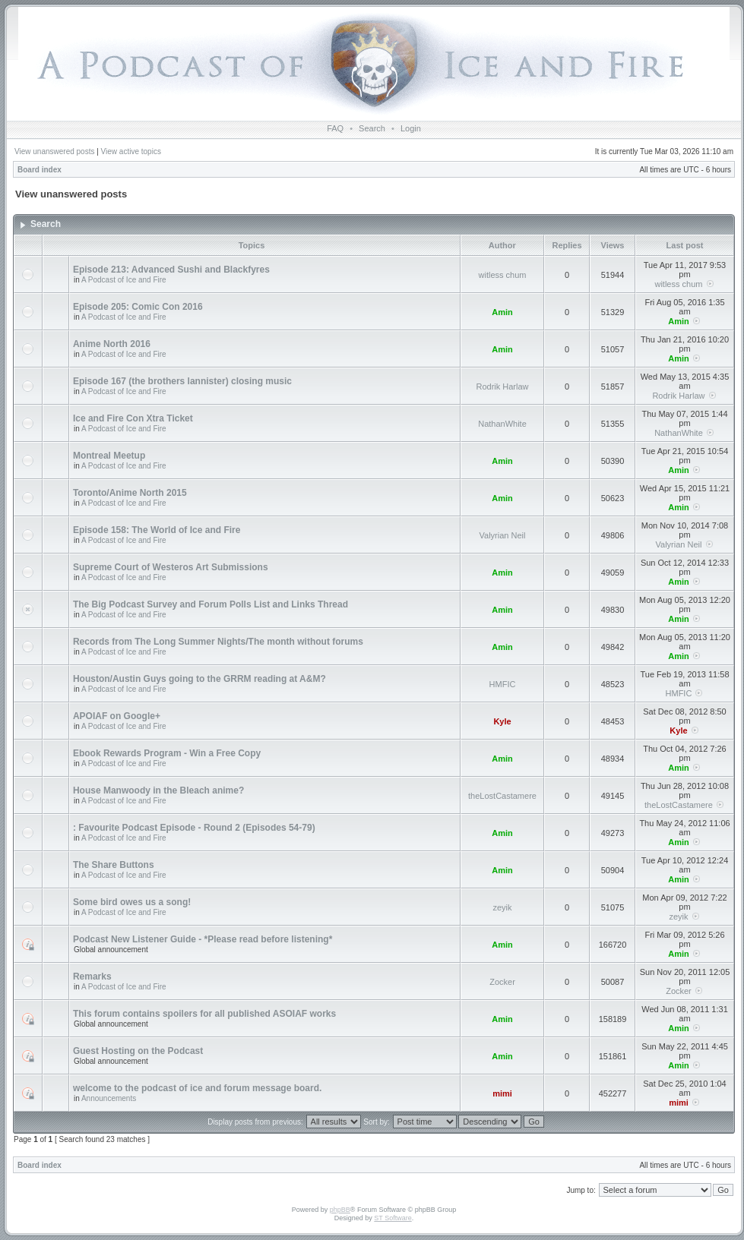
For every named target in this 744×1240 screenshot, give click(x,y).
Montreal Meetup (109, 455)
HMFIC (502, 684)
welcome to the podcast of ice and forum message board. (197, 1088)
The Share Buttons (113, 865)
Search (372, 128)
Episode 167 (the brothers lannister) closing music (182, 381)
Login (410, 128)
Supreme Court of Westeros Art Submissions (170, 567)
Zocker (502, 981)
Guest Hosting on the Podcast (138, 1051)
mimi (502, 1093)
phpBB (340, 1209)
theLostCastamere (502, 795)
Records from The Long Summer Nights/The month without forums (218, 641)
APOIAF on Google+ (116, 716)
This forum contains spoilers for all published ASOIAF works (204, 1013)
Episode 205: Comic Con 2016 (138, 306)
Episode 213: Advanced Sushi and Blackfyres (171, 269)
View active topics (131, 151)
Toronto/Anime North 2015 (130, 492)
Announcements (108, 1098)
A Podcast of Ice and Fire (123, 280)
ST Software (392, 1218)
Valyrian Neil (503, 535)
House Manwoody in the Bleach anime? (158, 790)
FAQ (335, 128)
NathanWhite (502, 423)
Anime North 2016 (111, 344)
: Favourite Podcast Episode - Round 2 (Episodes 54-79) (194, 827)
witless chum (503, 274)
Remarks (92, 976)
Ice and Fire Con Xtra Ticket (133, 418)
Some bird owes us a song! (132, 902)
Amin (502, 312)
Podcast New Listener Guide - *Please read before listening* (202, 939)
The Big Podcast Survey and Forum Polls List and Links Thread (210, 604)
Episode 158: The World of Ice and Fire (157, 530)
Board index (39, 170)
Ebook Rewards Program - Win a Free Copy (167, 753)
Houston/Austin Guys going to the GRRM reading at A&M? (199, 679)
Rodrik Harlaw (502, 386)
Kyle (502, 721)
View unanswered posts (54, 151)
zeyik (501, 907)
